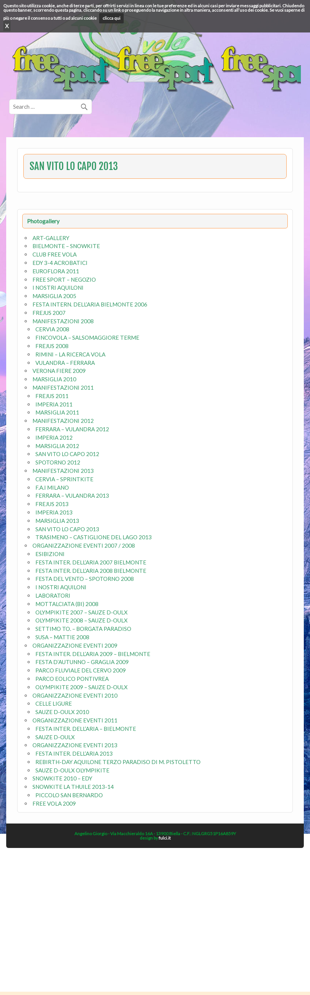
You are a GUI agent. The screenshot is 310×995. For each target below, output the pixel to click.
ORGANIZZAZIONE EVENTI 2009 (74, 645)
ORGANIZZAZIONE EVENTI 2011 (74, 720)
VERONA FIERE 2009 (59, 370)
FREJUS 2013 (52, 504)
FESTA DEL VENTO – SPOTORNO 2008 (84, 578)
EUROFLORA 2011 (55, 271)
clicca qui (111, 18)
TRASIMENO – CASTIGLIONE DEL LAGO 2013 (93, 537)
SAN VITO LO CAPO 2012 (67, 454)
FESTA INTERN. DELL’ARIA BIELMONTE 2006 (89, 304)
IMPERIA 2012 (54, 437)
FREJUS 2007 (49, 312)
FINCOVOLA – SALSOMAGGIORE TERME (87, 337)
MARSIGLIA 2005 (54, 296)
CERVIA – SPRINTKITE (64, 479)
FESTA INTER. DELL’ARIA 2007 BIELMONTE (90, 562)
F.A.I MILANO (52, 487)
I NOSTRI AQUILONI (58, 287)
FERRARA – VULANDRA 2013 (72, 495)
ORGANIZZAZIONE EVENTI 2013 (74, 745)
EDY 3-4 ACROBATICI (60, 262)
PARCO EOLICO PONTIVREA (72, 678)
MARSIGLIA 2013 (57, 520)
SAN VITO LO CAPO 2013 (67, 529)
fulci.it (165, 838)
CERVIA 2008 (52, 329)
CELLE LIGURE (53, 703)
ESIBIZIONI (50, 554)
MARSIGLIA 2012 (57, 446)
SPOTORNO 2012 (57, 462)
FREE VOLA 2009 (54, 803)
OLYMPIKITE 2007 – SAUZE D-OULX (81, 612)
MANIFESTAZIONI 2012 (63, 420)
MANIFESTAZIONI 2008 (63, 321)
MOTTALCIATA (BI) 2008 (66, 604)
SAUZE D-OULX (55, 737)
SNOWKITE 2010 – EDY (62, 778)
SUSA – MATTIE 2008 (62, 637)
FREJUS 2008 (52, 346)
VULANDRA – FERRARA (65, 362)
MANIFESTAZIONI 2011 (63, 387)
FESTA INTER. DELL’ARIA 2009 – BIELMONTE (92, 654)
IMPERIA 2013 (54, 512)
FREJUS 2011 (52, 396)
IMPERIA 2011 (54, 404)
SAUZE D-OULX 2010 (62, 712)
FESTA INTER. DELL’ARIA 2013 (74, 753)
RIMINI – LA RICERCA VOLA (70, 354)
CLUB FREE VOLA (54, 254)
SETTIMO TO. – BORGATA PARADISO (83, 628)
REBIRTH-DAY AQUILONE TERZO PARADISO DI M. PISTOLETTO (118, 762)
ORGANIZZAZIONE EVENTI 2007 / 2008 (83, 545)
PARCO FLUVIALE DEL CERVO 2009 (80, 670)
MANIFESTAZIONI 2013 (63, 470)
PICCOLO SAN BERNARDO (69, 795)
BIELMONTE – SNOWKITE (66, 246)
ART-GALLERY (50, 238)
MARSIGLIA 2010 (54, 379)
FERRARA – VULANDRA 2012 (72, 429)
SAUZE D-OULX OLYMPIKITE (72, 770)
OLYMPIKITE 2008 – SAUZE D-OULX (81, 620)
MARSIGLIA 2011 (57, 412)
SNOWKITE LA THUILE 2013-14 (73, 786)
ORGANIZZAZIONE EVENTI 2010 (74, 695)
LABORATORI (52, 595)
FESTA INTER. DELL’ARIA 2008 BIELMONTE (90, 570)
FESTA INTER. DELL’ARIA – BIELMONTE (85, 728)
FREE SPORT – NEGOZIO (64, 279)
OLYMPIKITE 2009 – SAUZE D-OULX (81, 687)
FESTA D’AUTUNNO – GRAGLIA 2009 (82, 662)
